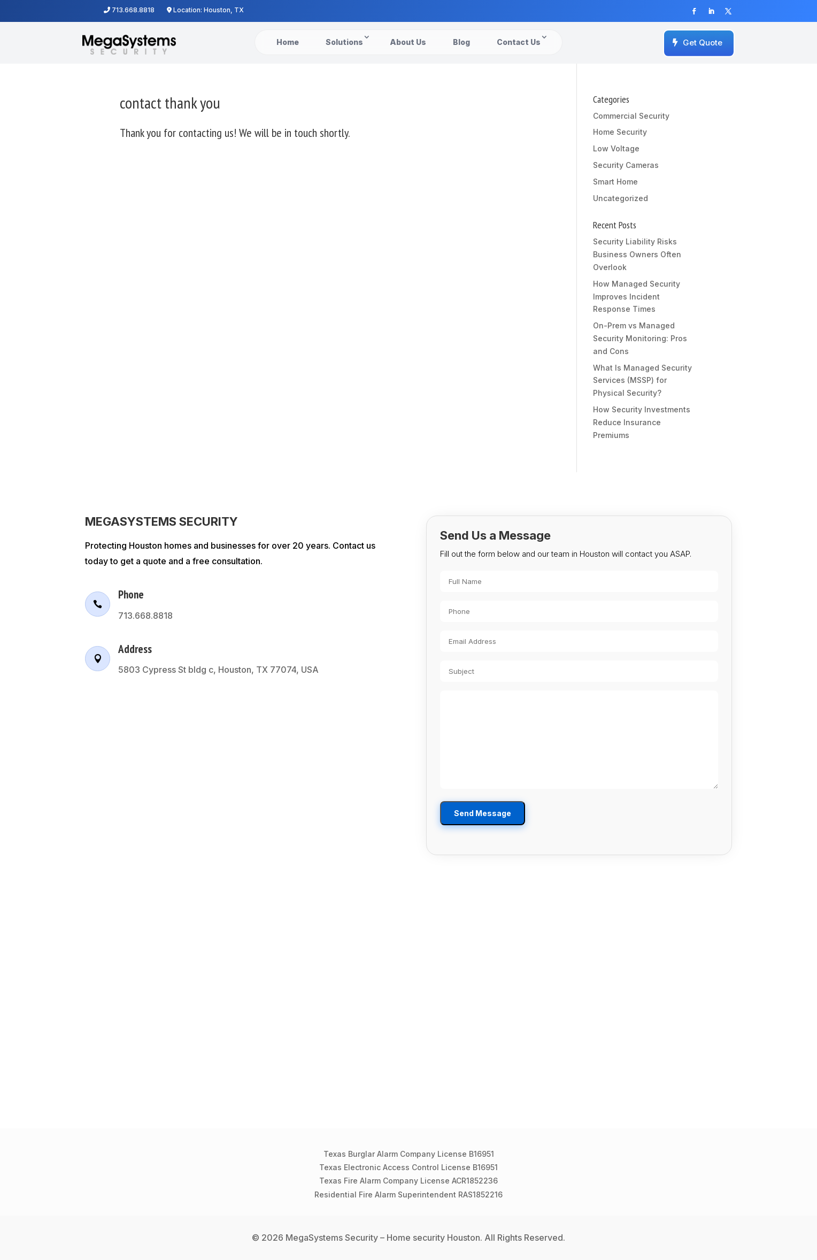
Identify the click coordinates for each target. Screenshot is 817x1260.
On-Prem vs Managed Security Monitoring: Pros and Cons (640, 338)
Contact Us (519, 42)
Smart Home (615, 181)
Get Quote (702, 42)
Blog (461, 42)
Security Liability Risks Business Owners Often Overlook (637, 254)
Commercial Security (631, 115)
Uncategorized (620, 198)
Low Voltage (616, 148)
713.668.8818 (129, 10)
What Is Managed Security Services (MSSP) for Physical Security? (642, 380)
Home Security (620, 131)
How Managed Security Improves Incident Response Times (636, 296)
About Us (408, 42)
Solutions (344, 42)
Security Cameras (626, 165)
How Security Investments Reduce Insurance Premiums (641, 422)
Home (287, 42)
